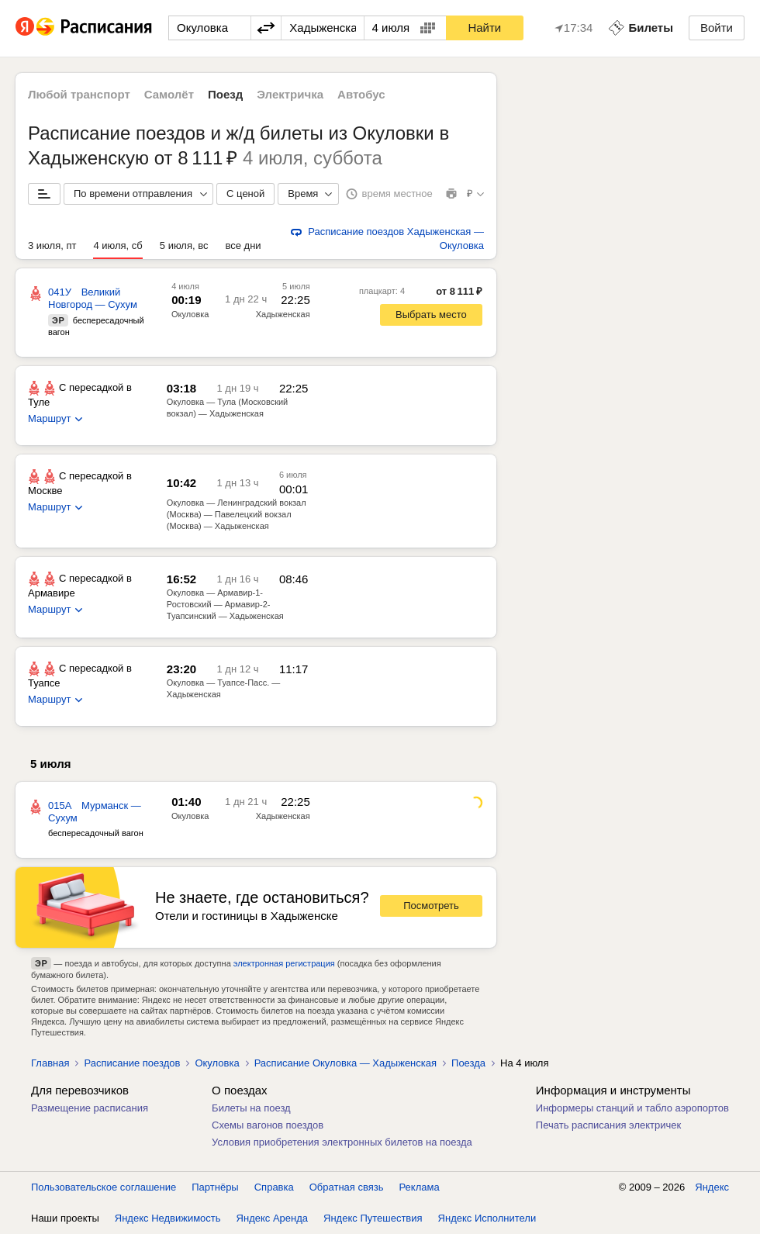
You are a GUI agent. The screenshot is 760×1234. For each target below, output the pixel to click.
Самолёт (169, 94)
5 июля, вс (184, 245)
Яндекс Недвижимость (168, 1218)
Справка (274, 1187)
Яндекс (712, 1187)
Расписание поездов (132, 1063)
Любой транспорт (79, 94)
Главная (50, 1063)
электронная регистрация (284, 963)
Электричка (290, 94)
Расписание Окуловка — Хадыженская (345, 1063)
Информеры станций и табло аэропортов (632, 1108)
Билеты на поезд (251, 1108)
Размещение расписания (89, 1108)
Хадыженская (283, 816)
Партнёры (215, 1187)
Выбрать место (431, 314)
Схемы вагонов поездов (267, 1125)
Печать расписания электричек (608, 1125)
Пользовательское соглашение (103, 1187)
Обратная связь (346, 1187)
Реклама (419, 1187)
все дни (243, 245)
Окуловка (190, 314)
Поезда (468, 1063)
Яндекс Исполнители (487, 1218)
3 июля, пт (52, 245)
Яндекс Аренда (272, 1218)
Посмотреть (431, 905)
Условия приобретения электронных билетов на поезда (342, 1142)
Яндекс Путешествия (373, 1218)
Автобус (361, 94)
